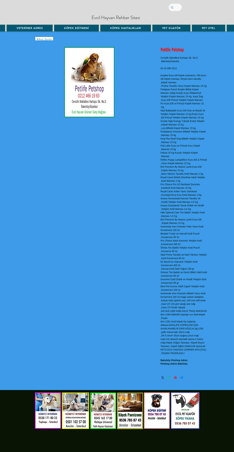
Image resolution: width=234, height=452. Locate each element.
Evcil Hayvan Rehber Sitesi (116, 17)
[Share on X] (163, 378)
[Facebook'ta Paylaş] (182, 378)
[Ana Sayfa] (44, 39)
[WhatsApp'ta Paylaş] (169, 378)
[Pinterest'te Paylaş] (175, 378)
